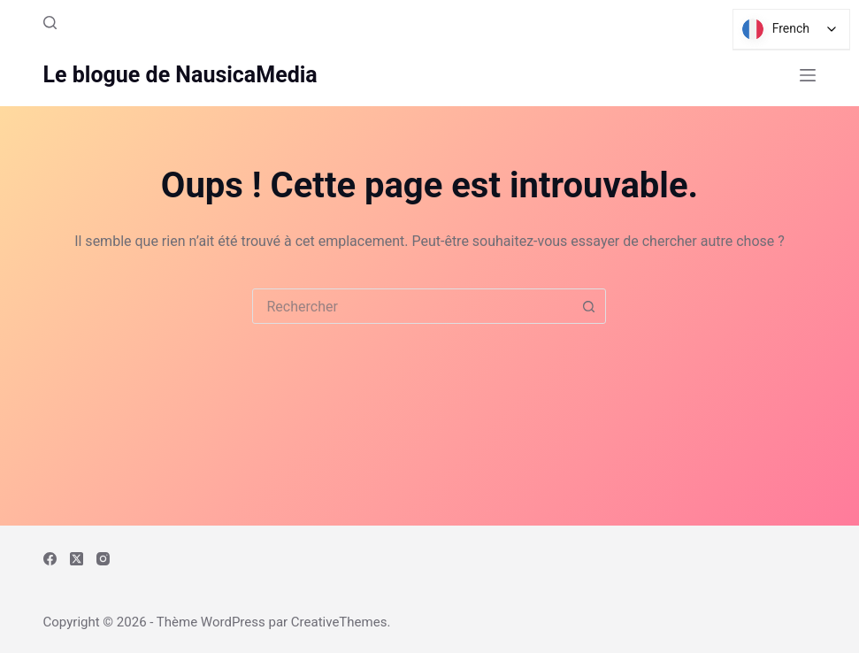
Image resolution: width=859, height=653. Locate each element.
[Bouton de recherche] (588, 306)
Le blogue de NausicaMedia (180, 75)
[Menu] (808, 75)
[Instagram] (103, 558)
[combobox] (412, 306)
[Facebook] (50, 558)
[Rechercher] (50, 22)
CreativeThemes (339, 622)
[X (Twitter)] (76, 558)
